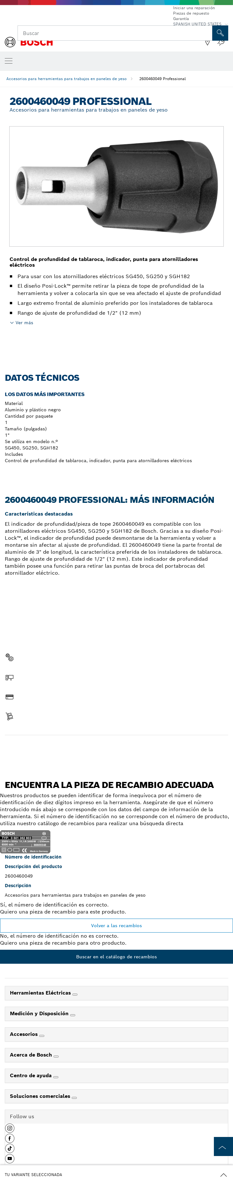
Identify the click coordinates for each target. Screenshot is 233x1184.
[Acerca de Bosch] (56, 1056)
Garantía (181, 18)
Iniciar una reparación (194, 7)
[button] (9, 1130)
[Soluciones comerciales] (74, 1098)
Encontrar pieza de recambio (116, 748)
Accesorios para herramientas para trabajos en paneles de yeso (66, 78)
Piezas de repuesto (191, 13)
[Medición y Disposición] (72, 1015)
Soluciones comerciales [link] (41, 1096)
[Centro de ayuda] (55, 1077)
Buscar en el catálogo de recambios (116, 957)
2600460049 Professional (162, 78)
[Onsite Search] (220, 33)
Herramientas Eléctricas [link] (41, 992)
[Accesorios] (41, 1036)
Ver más (24, 322)
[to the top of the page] (223, 1146)
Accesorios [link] (24, 1034)
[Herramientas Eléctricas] (74, 995)
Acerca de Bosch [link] (32, 1054)
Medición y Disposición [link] (40, 1013)
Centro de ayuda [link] (31, 1075)
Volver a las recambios (116, 925)
